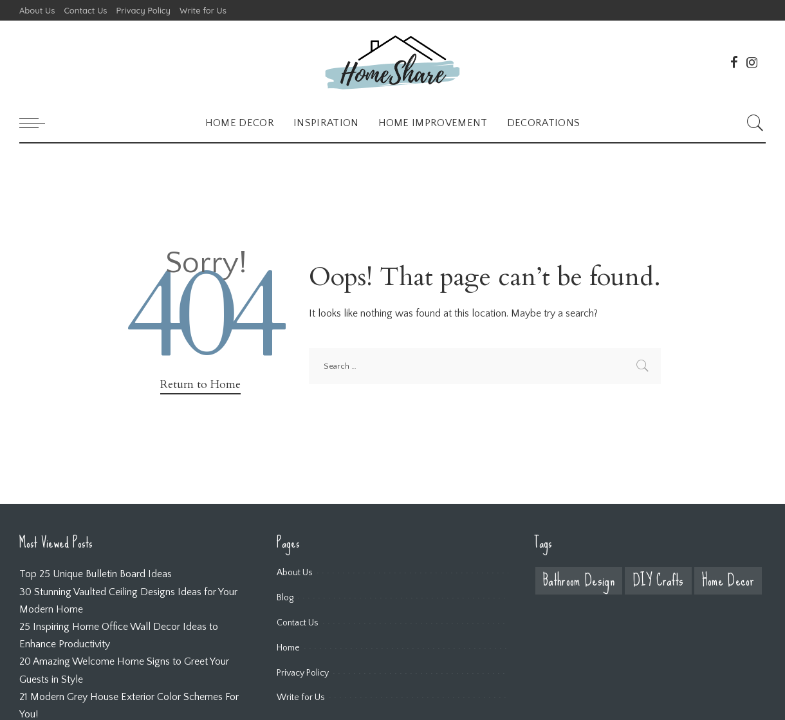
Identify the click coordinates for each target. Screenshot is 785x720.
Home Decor (728, 581)
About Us (295, 573)
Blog (285, 598)
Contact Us (298, 623)
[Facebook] (734, 62)
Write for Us (301, 697)
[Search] (755, 123)
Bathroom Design (578, 581)
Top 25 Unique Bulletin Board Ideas (95, 574)
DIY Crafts (658, 581)
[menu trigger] (38, 123)
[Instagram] (752, 62)
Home (288, 648)
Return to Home (200, 384)
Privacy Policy (303, 673)
